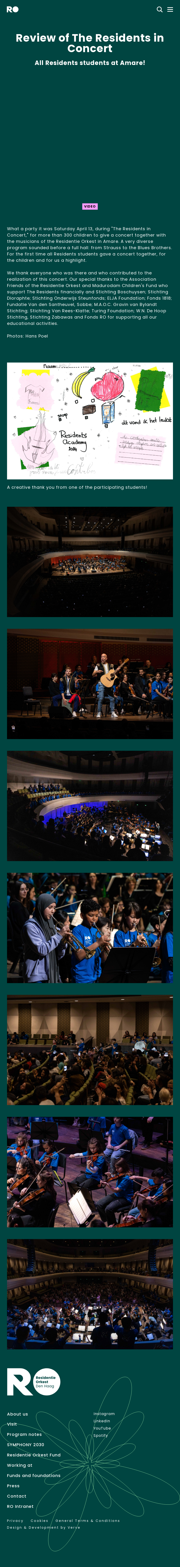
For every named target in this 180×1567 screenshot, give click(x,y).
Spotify (101, 1435)
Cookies (40, 1521)
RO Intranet (20, 1506)
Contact (16, 1496)
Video (90, 206)
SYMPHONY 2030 (25, 1445)
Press (13, 1486)
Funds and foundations (34, 1475)
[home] (12, 9)
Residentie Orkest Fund (34, 1455)
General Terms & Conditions (88, 1521)
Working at (20, 1465)
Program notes (24, 1434)
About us (17, 1414)
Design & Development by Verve (44, 1527)
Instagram (104, 1413)
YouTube (102, 1428)
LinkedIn (102, 1421)
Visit (12, 1424)
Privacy (15, 1521)
